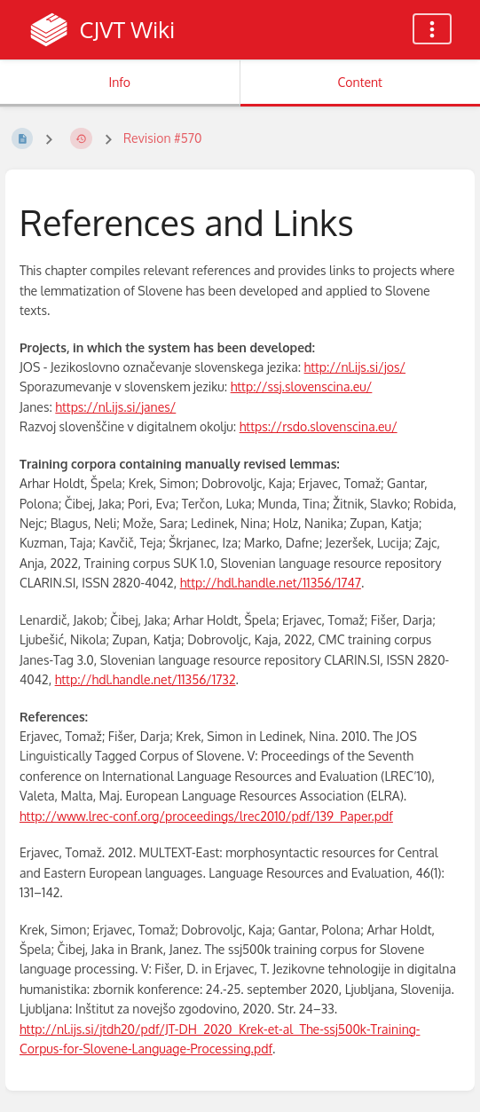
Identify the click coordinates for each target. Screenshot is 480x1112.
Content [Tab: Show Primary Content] (360, 82)
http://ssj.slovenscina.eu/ (302, 386)
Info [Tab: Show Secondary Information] (119, 82)
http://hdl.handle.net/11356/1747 (270, 582)
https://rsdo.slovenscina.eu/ (318, 426)
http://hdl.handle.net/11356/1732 (145, 679)
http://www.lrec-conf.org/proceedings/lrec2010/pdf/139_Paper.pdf (206, 816)
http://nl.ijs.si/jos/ (355, 367)
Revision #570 (162, 138)
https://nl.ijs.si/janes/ (115, 406)
